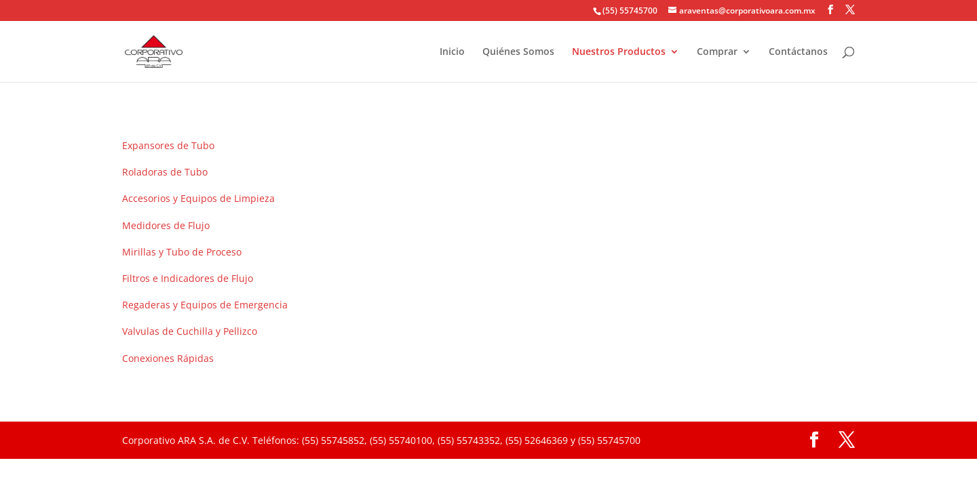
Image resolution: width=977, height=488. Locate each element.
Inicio (452, 52)
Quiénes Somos (518, 52)
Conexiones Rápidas (168, 358)
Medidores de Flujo (166, 225)
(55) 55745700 (629, 10)
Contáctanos (798, 52)
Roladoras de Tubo (165, 171)
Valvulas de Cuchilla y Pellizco (189, 331)
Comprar (717, 52)
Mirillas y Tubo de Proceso (182, 251)
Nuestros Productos (619, 52)
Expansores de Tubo (168, 145)
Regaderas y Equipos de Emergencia (205, 304)
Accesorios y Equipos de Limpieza (198, 198)
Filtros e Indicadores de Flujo (187, 278)
